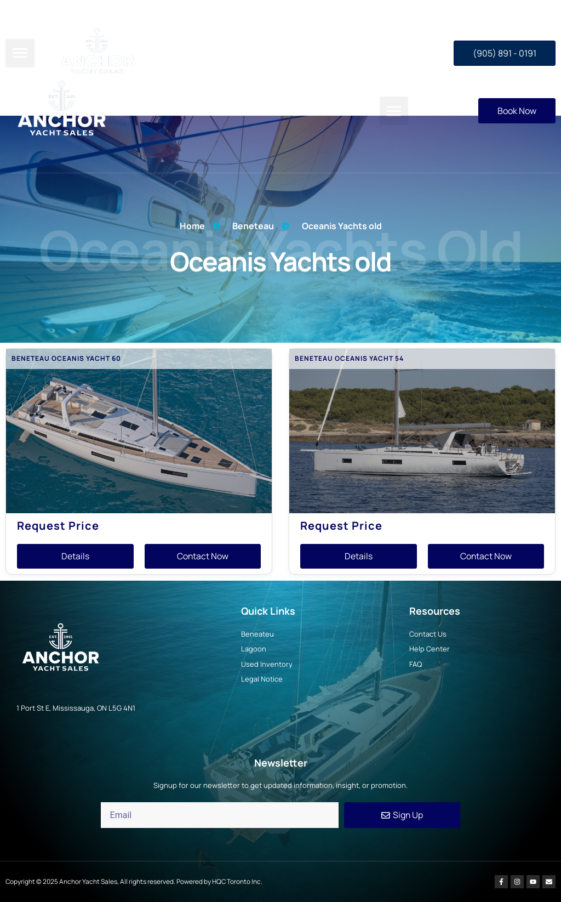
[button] (394, 111)
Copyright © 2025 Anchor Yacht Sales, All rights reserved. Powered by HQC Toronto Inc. (134, 881)
